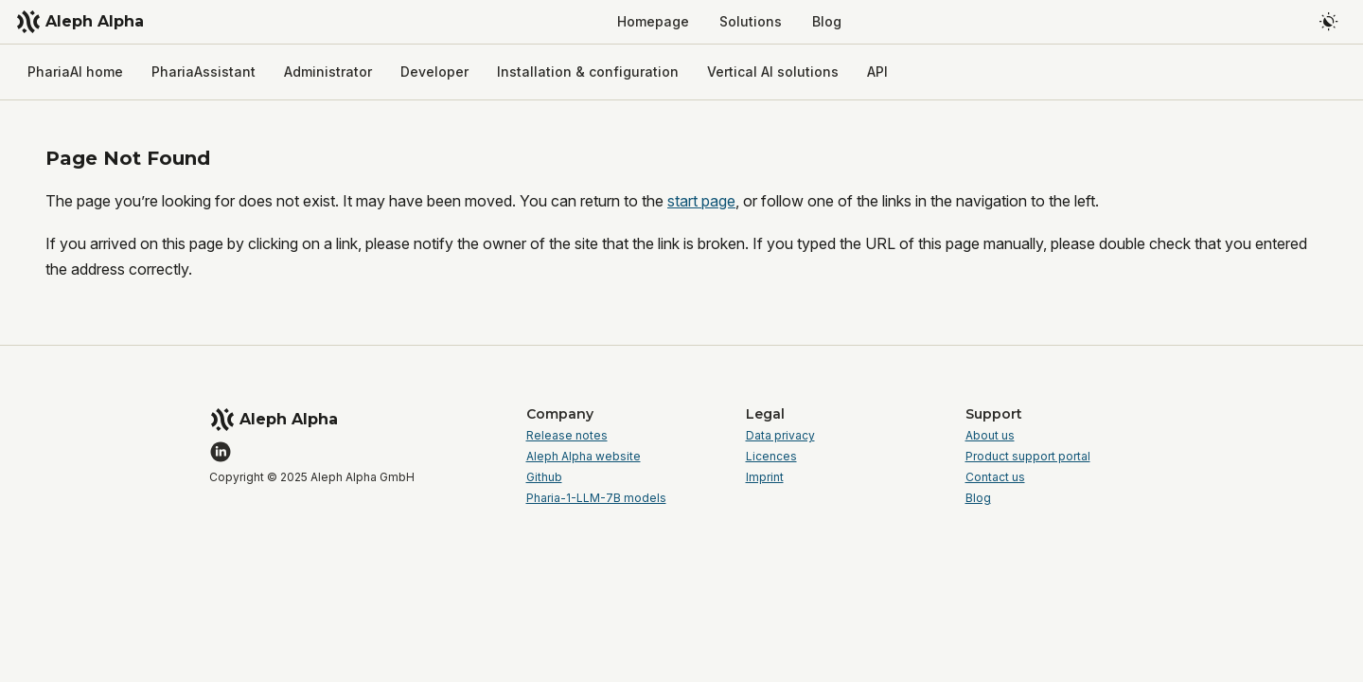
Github (544, 477)
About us (990, 435)
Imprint (765, 477)
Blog (978, 498)
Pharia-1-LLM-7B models (596, 498)
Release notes (567, 435)
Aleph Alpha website (583, 456)
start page (701, 200)
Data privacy (780, 435)
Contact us (995, 477)
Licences (771, 456)
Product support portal (1027, 456)
